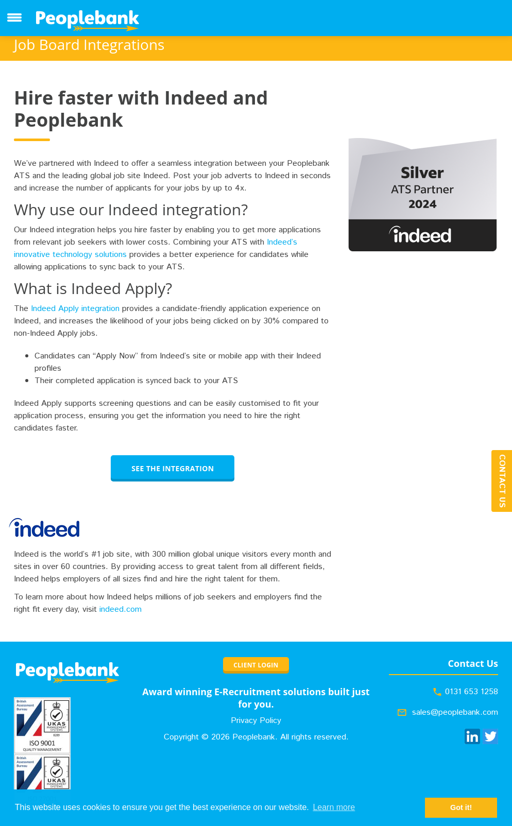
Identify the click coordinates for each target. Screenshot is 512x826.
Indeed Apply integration (75, 309)
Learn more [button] (334, 807)
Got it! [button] (461, 807)
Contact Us (502, 481)
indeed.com (120, 609)
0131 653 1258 (471, 692)
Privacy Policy (256, 721)
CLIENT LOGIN (255, 665)
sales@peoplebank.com (455, 712)
